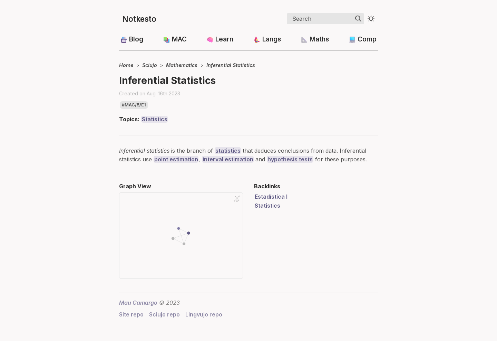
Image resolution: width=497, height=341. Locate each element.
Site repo (131, 314)
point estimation (176, 159)
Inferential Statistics (230, 65)
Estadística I (271, 196)
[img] (358, 19)
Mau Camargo (138, 302)
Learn (224, 39)
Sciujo (149, 65)
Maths (319, 39)
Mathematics (181, 65)
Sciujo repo (164, 314)
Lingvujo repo (203, 314)
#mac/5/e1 (134, 104)
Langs (271, 39)
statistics (228, 150)
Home (126, 65)
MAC (179, 39)
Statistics (154, 119)
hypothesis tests (290, 159)
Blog (136, 39)
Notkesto (139, 18)
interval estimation (228, 159)
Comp (367, 39)
